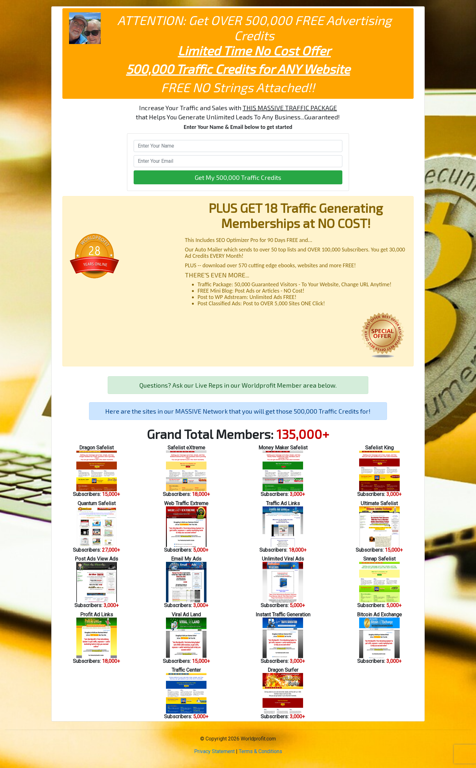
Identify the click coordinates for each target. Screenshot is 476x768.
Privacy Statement (214, 751)
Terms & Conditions (260, 751)
